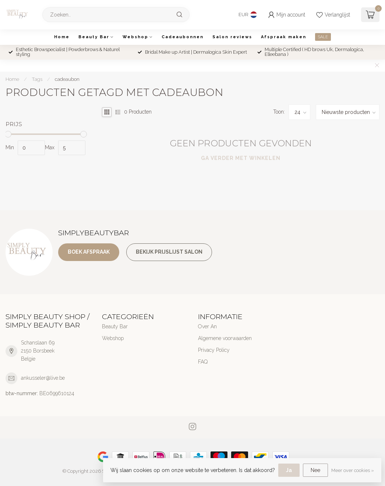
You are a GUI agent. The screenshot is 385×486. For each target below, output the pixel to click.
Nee (315, 470)
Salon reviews (232, 37)
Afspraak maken (283, 37)
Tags (37, 79)
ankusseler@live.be (43, 378)
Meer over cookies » (352, 470)
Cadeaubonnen (183, 37)
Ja (289, 470)
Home (62, 37)
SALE (323, 37)
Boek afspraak (89, 252)
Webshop (135, 37)
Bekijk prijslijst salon (169, 252)
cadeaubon (67, 79)
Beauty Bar (93, 37)
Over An (207, 326)
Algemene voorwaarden (225, 338)
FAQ (203, 362)
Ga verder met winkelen (240, 158)
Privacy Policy (214, 350)
